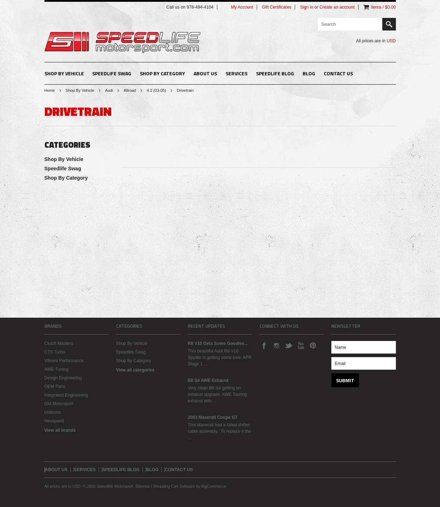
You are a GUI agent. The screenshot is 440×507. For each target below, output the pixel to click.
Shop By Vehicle (64, 73)
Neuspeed (54, 420)
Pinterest (312, 345)
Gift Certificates (276, 7)
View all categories (135, 370)
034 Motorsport (59, 403)
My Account (242, 7)
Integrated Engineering (66, 395)
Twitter (288, 345)
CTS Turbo (54, 352)
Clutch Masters (58, 343)
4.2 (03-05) (156, 90)
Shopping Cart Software (174, 486)
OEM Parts (55, 386)
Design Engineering (63, 377)
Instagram (276, 345)
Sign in (306, 7)
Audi (109, 90)
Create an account (337, 7)
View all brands (60, 430)
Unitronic (52, 412)
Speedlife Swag (111, 73)
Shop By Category (162, 73)
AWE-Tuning (56, 369)
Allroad (130, 90)
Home (49, 90)
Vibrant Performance (64, 360)
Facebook (264, 345)
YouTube (300, 345)
